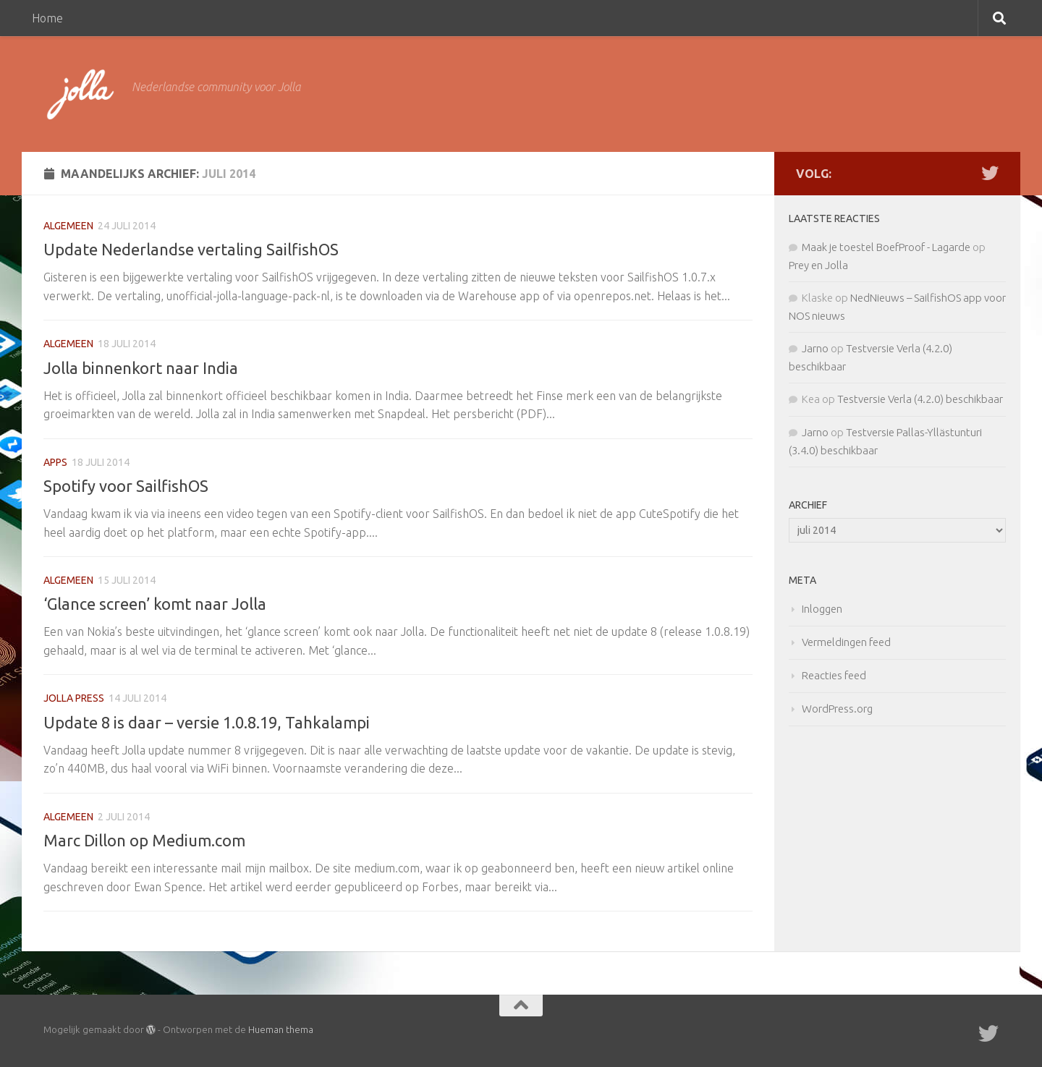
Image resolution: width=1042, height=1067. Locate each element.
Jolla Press (73, 698)
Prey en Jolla (818, 265)
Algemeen (68, 225)
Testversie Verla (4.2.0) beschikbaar (920, 399)
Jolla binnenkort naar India (140, 368)
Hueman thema (280, 1029)
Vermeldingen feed (846, 642)
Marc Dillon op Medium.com (144, 840)
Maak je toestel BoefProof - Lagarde (886, 247)
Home (47, 18)
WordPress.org (837, 708)
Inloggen (822, 609)
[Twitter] (990, 173)
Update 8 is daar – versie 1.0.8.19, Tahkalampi (206, 722)
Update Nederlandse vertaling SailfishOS (191, 249)
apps (55, 462)
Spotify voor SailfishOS (125, 486)
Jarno (815, 348)
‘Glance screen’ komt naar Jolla (154, 604)
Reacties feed (834, 675)
